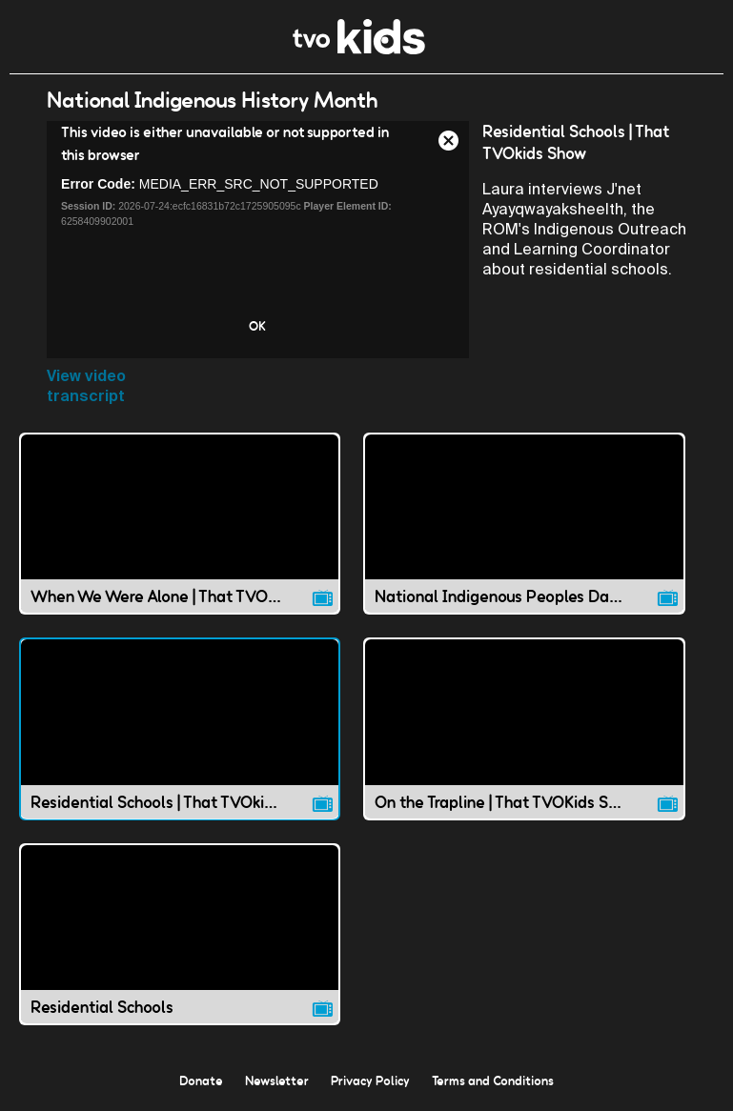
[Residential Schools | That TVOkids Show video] (179, 728)
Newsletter (277, 1080)
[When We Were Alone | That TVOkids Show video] (179, 524)
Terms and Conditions (493, 1080)
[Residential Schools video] (179, 934)
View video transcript (86, 386)
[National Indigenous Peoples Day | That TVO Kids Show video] (523, 524)
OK (257, 325)
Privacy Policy (370, 1080)
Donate (201, 1080)
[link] (359, 49)
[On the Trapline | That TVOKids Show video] (523, 728)
